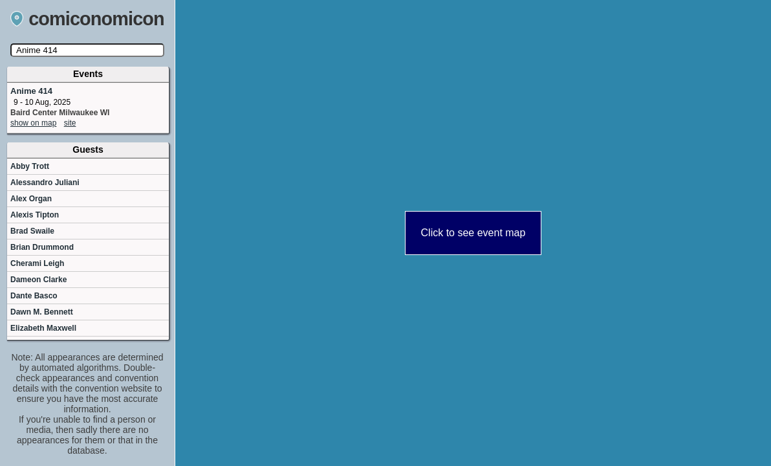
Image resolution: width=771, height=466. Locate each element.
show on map (33, 123)
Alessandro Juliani (45, 182)
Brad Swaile (32, 231)
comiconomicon (87, 18)
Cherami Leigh (37, 263)
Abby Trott (29, 166)
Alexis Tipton (34, 214)
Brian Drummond (42, 247)
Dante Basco (34, 295)
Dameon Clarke (38, 279)
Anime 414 (31, 91)
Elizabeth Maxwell (43, 328)
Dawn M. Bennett (41, 311)
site (70, 123)
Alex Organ (31, 198)
